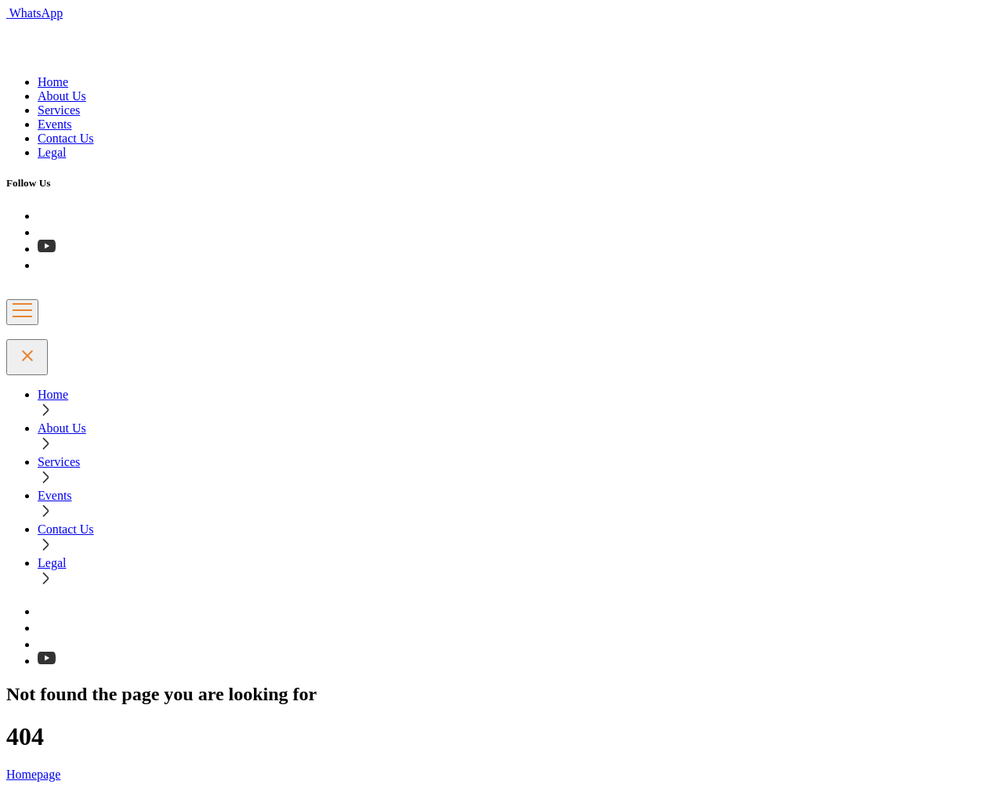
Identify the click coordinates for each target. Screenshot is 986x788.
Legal (52, 152)
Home (53, 82)
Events (55, 124)
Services (59, 110)
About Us (62, 96)
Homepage (33, 774)
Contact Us (66, 138)
